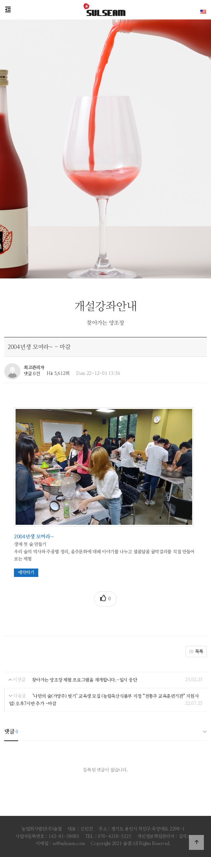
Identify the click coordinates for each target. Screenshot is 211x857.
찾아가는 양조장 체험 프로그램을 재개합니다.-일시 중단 (84, 680)
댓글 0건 (32, 373)
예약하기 (26, 572)
